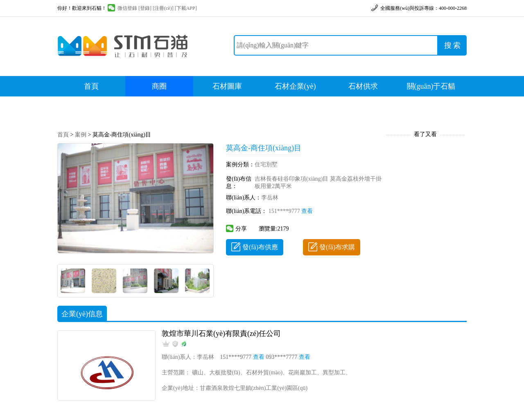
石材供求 (363, 86)
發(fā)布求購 (331, 247)
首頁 (91, 86)
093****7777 (288, 357)
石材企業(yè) (295, 86)
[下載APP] (186, 8)
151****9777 (291, 211)
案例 (80, 135)
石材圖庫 (227, 86)
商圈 (159, 86)
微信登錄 (122, 8)
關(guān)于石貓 (431, 86)
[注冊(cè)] (163, 8)
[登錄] (144, 8)
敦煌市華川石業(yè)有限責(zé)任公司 (221, 333)
